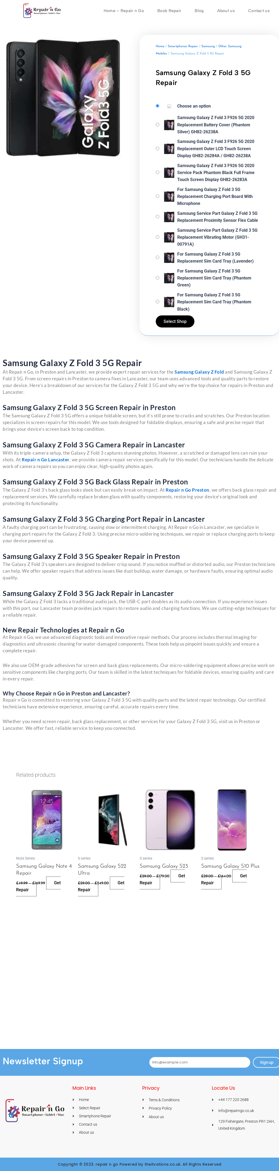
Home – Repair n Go (120, 10)
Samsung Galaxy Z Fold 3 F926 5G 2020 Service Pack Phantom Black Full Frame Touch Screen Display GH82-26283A (216, 172)
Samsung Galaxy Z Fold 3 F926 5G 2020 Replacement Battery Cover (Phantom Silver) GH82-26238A (215, 124)
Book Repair (166, 10)
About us (225, 10)
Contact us (258, 10)
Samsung (208, 46)
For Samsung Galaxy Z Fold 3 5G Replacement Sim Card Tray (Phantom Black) (214, 301)
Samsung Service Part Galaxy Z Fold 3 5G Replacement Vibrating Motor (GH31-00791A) (217, 237)
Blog (197, 10)
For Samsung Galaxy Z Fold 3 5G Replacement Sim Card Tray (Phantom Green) (214, 278)
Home (160, 46)
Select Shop (175, 321)
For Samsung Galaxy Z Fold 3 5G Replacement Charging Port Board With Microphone (215, 196)
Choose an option (194, 106)
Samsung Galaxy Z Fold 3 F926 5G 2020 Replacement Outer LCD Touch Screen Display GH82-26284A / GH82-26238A (215, 148)
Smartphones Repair (183, 46)
